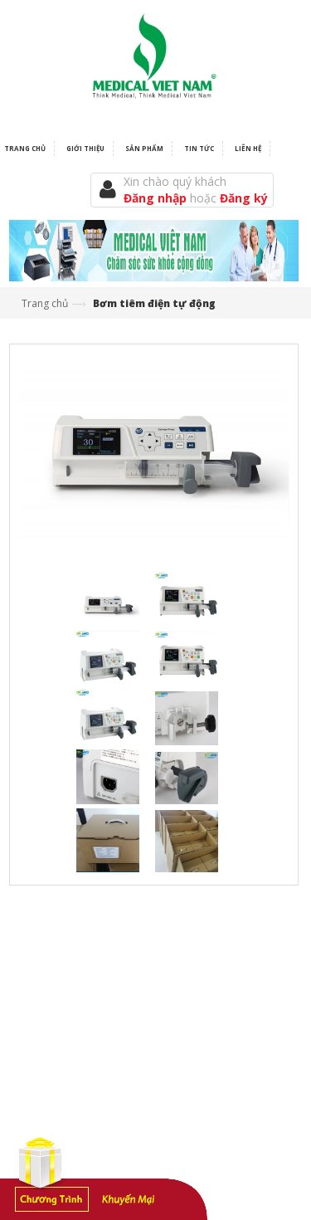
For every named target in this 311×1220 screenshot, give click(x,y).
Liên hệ (248, 148)
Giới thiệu (85, 148)
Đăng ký (244, 198)
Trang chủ (45, 303)
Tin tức (199, 148)
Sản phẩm (144, 148)
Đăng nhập (157, 198)
